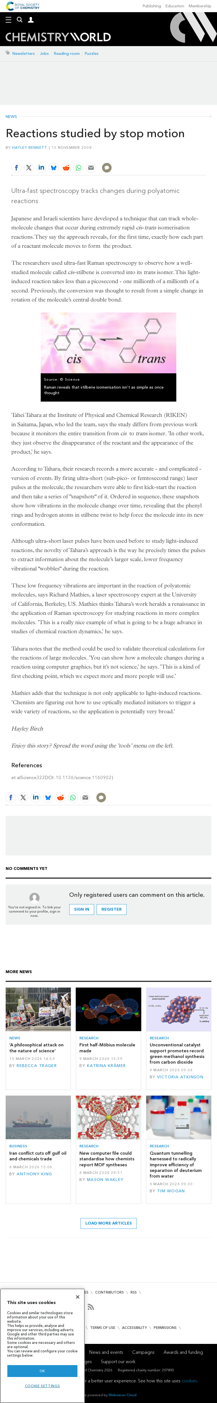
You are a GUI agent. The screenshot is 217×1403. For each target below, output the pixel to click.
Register (111, 909)
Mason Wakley (105, 1179)
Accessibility (134, 1328)
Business (18, 1146)
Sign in (81, 909)
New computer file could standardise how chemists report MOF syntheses (106, 1158)
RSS (134, 1292)
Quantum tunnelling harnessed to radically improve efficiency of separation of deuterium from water (176, 1164)
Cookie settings (42, 1386)
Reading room (67, 53)
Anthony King (34, 1174)
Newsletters (23, 53)
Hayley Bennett (29, 147)
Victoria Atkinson (180, 1077)
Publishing (152, 6)
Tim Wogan (171, 1191)
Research (89, 1038)
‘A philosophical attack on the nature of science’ (36, 1047)
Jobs (44, 53)
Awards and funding (183, 1352)
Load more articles (108, 1223)
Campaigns (143, 1352)
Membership (200, 6)
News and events (106, 1352)
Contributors (109, 1292)
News (11, 117)
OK (42, 1371)
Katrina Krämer (106, 1065)
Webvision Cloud (122, 1395)
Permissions (165, 1328)
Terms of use (102, 1328)
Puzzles (92, 53)
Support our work (118, 1361)
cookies (189, 1380)
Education (175, 6)
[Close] (77, 1297)
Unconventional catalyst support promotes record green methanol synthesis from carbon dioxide (177, 1053)
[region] (42, 1345)
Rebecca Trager (37, 1065)
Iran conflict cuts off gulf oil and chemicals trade (37, 1155)
